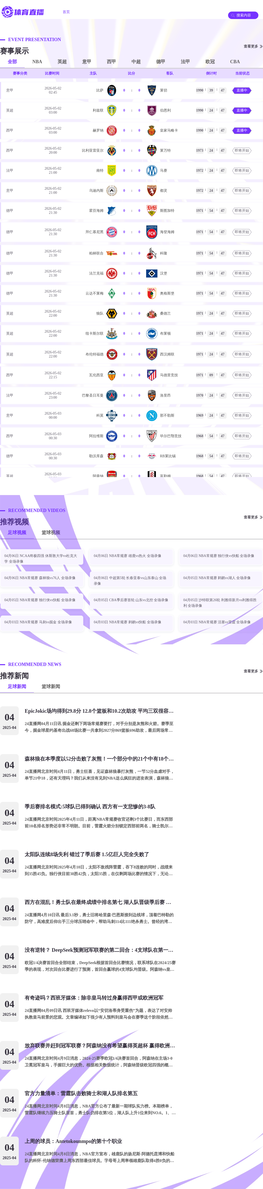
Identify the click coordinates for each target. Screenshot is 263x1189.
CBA (235, 61)
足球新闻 (17, 686)
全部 (12, 61)
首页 (66, 12)
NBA (37, 61)
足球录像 (149, 12)
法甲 (185, 61)
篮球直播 (120, 12)
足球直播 (91, 12)
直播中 (242, 90)
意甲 (86, 61)
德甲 (160, 61)
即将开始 (242, 150)
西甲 (111, 61)
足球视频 (17, 532)
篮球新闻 (51, 686)
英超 (62, 61)
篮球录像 (178, 12)
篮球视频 (51, 532)
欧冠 (210, 61)
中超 (136, 61)
